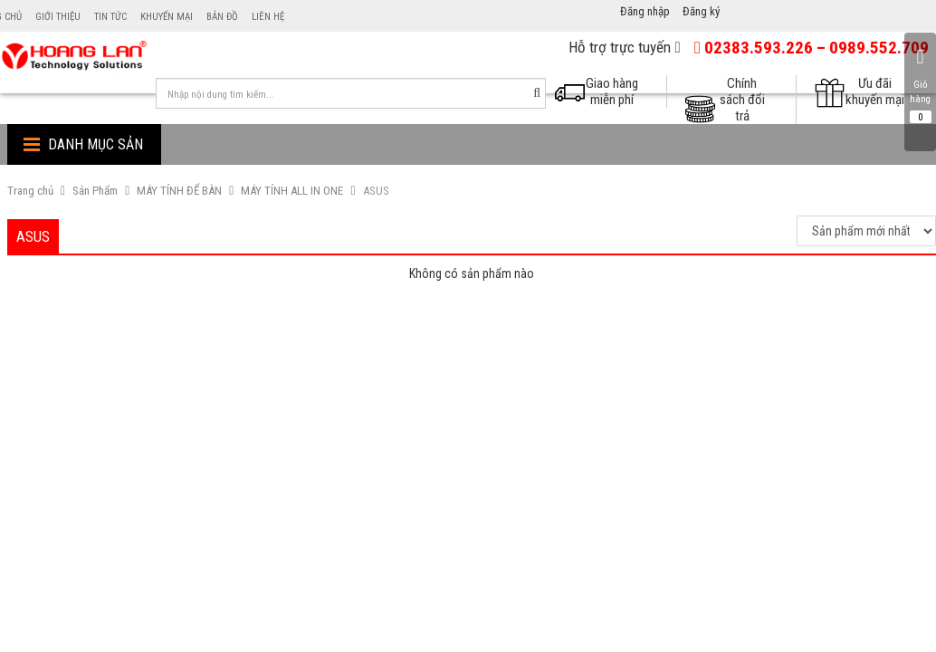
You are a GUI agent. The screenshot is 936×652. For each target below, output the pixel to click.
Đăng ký (701, 11)
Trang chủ (30, 190)
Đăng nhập (645, 11)
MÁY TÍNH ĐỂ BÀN (179, 190)
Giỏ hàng (920, 85)
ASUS (376, 190)
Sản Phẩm (95, 190)
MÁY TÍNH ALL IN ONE (292, 190)
